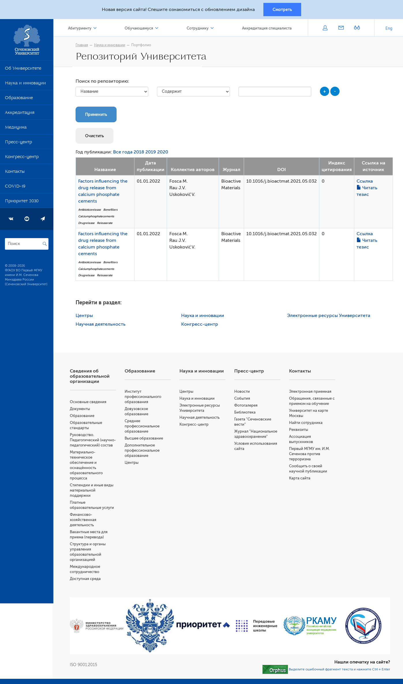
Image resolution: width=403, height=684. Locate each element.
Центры (84, 316)
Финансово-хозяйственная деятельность (84, 525)
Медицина (16, 129)
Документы (81, 409)
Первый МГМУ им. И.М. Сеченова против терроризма (309, 454)
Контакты (15, 173)
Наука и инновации (25, 84)
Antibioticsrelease (90, 210)
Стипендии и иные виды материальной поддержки (92, 496)
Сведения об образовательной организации (90, 377)
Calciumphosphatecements (97, 216)
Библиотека (245, 413)
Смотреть (282, 9)
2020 (163, 152)
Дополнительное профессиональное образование (142, 451)
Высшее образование (144, 439)
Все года (123, 152)
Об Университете (23, 70)
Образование (19, 99)
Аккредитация (19, 114)
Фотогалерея (246, 406)
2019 (151, 152)
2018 (139, 152)
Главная (82, 45)
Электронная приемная (310, 392)
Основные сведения (89, 403)
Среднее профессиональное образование (142, 427)
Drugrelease (87, 223)
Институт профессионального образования (143, 397)
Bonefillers (111, 210)
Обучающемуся (139, 28)
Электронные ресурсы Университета (329, 316)
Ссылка (365, 182)
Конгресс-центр (22, 158)
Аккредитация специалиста (267, 28)
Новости (242, 392)
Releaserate (105, 223)
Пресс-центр (18, 143)
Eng (388, 29)
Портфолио (142, 45)
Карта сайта (300, 479)
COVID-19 (15, 187)
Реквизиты (298, 430)
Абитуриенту (80, 28)
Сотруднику (198, 28)
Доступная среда (86, 585)
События (243, 399)
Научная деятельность (101, 325)
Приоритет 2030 (22, 202)
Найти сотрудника (306, 423)
